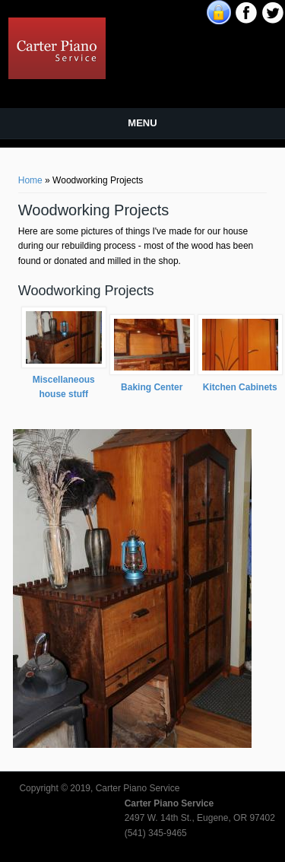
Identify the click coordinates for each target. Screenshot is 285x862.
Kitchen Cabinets (240, 387)
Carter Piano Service (177, 26)
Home (30, 180)
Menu (142, 123)
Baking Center (151, 387)
